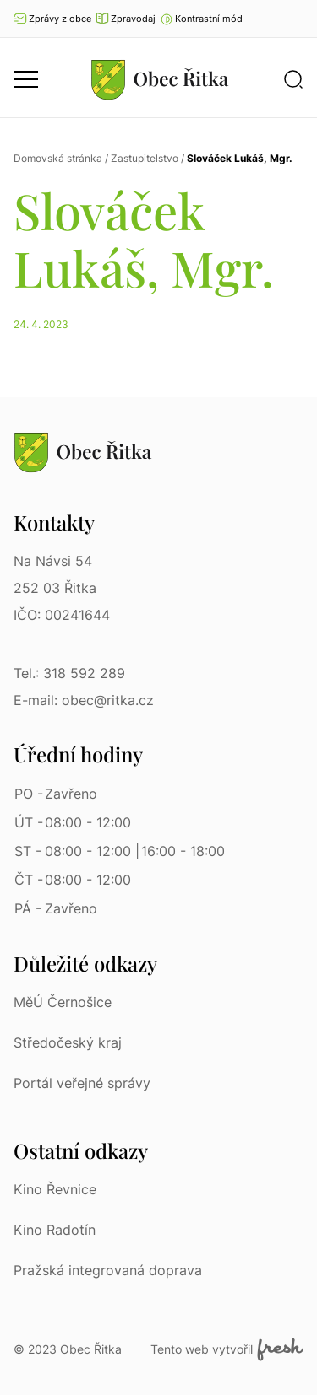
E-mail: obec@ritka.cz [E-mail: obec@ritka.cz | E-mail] (84, 700)
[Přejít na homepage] (159, 79)
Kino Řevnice (55, 1189)
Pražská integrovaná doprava (108, 1270)
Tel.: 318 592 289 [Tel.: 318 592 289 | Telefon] (69, 673)
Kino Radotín (55, 1229)
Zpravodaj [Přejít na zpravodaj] (126, 18)
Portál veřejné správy (82, 1083)
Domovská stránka (58, 158)
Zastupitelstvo (144, 158)
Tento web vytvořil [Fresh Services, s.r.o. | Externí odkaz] (226, 1349)
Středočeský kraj (68, 1042)
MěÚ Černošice (63, 1002)
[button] (201, 18)
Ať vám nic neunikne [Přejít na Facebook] (295, 18)
